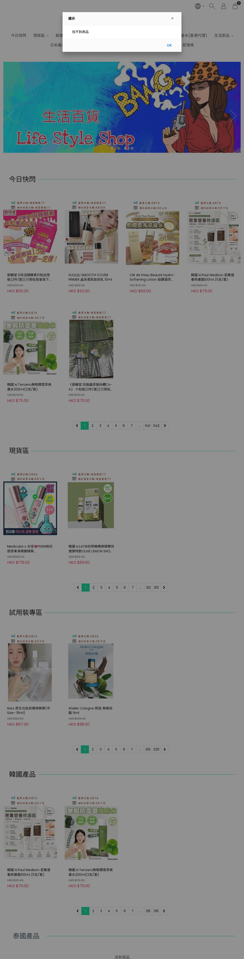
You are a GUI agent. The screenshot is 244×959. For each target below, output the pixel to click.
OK (169, 45)
